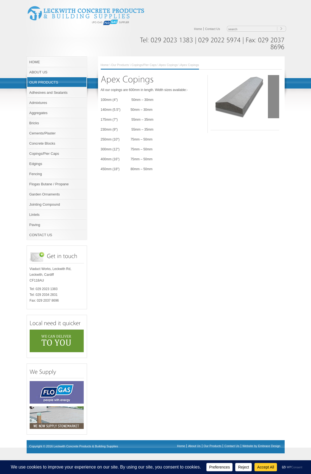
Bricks (34, 123)
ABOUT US (38, 72)
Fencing (35, 174)
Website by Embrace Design (261, 446)
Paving (34, 225)
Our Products (120, 65)
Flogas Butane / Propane (49, 184)
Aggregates (38, 113)
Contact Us (212, 29)
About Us (194, 446)
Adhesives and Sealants (48, 92)
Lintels (34, 215)
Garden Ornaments (44, 194)
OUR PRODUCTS (43, 82)
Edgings (35, 164)
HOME (34, 62)
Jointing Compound (44, 204)
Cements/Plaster (42, 133)
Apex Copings (168, 65)
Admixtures (38, 103)
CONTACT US (40, 235)
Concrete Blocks (42, 143)
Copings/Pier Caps (44, 153)
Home (198, 29)
